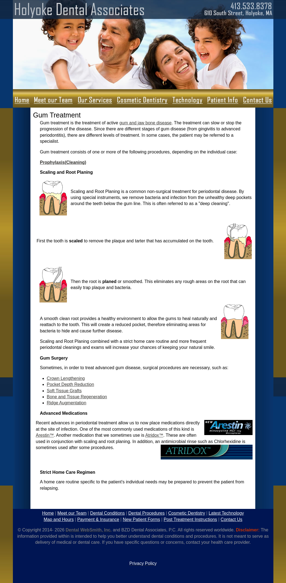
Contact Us (231, 519)
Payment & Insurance (98, 519)
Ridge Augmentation (66, 402)
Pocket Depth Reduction (70, 384)
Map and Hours (58, 519)
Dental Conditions (107, 513)
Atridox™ (154, 435)
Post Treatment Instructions (190, 519)
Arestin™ (45, 435)
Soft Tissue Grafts (64, 390)
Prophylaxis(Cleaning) (63, 162)
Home (48, 513)
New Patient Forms (141, 519)
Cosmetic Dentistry (186, 513)
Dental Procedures (146, 513)
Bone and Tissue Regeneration (77, 396)
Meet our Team (71, 513)
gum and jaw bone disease (145, 122)
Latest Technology (226, 513)
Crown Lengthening (66, 378)
